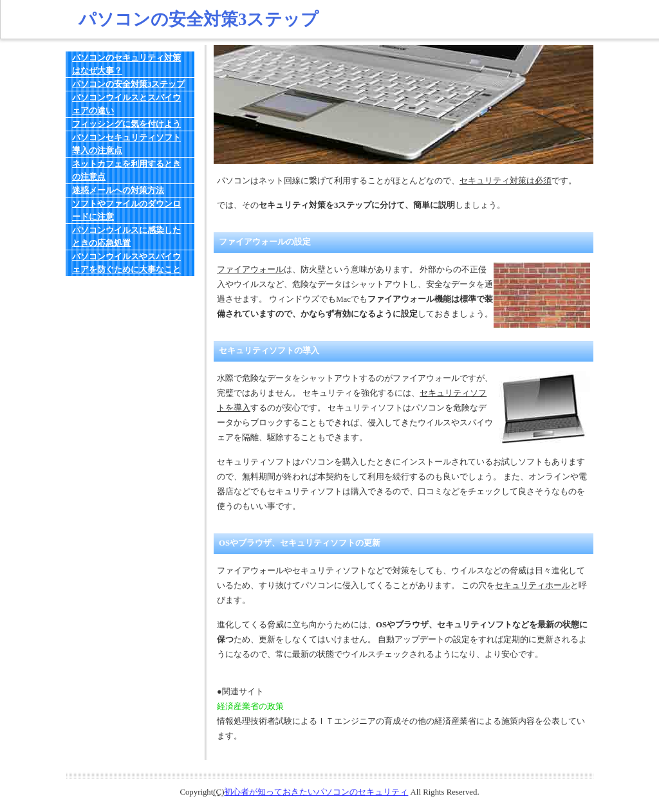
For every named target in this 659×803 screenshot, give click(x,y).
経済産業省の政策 (250, 706)
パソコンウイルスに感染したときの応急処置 (126, 237)
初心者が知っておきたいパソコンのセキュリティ (316, 792)
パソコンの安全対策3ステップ (128, 84)
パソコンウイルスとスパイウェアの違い (126, 104)
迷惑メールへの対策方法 (118, 190)
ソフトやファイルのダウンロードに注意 (126, 210)
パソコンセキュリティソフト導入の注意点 (126, 144)
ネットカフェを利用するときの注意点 (126, 170)
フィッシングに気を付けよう (126, 124)
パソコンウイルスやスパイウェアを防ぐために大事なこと (126, 263)
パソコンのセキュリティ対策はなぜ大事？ (126, 64)
